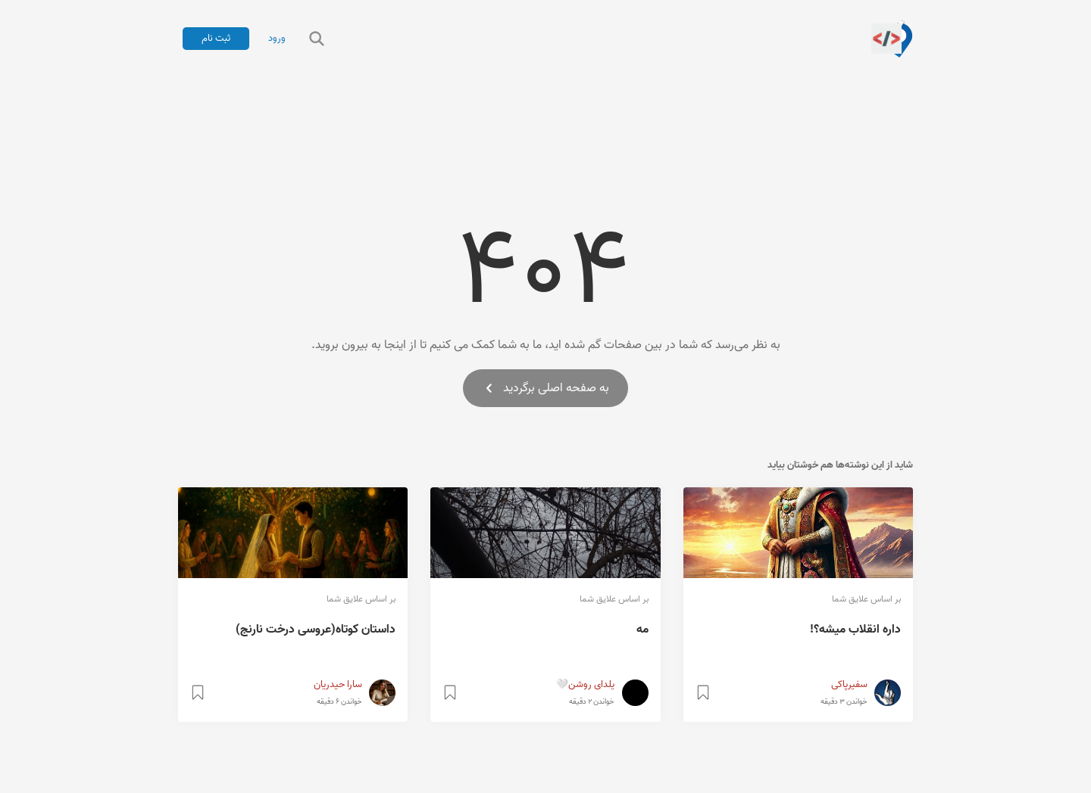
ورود (277, 38)
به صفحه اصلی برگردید (545, 388)
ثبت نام (216, 38)
